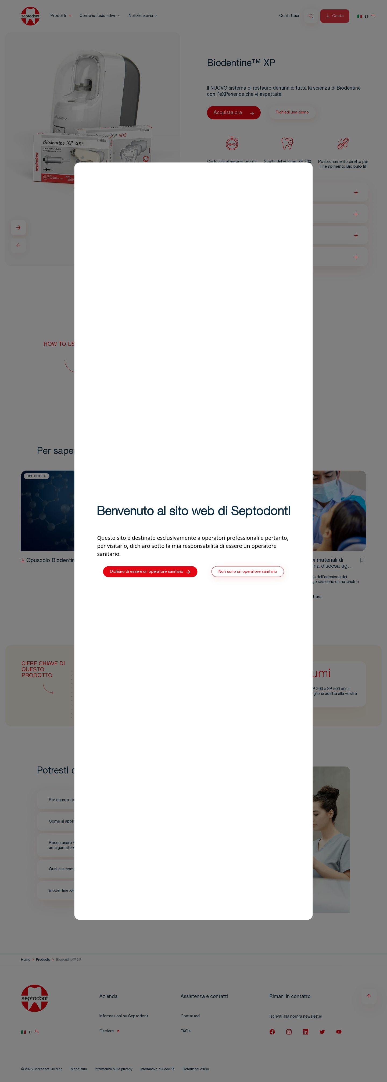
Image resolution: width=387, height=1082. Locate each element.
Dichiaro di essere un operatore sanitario (150, 572)
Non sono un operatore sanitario (247, 572)
